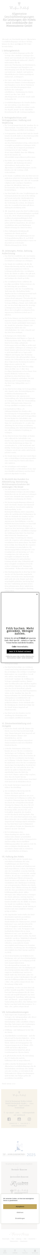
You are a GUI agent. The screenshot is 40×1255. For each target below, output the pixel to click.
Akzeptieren (20, 1206)
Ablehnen (20, 1212)
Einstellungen (20, 1218)
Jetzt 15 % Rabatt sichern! (20, 651)
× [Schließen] (37, 594)
